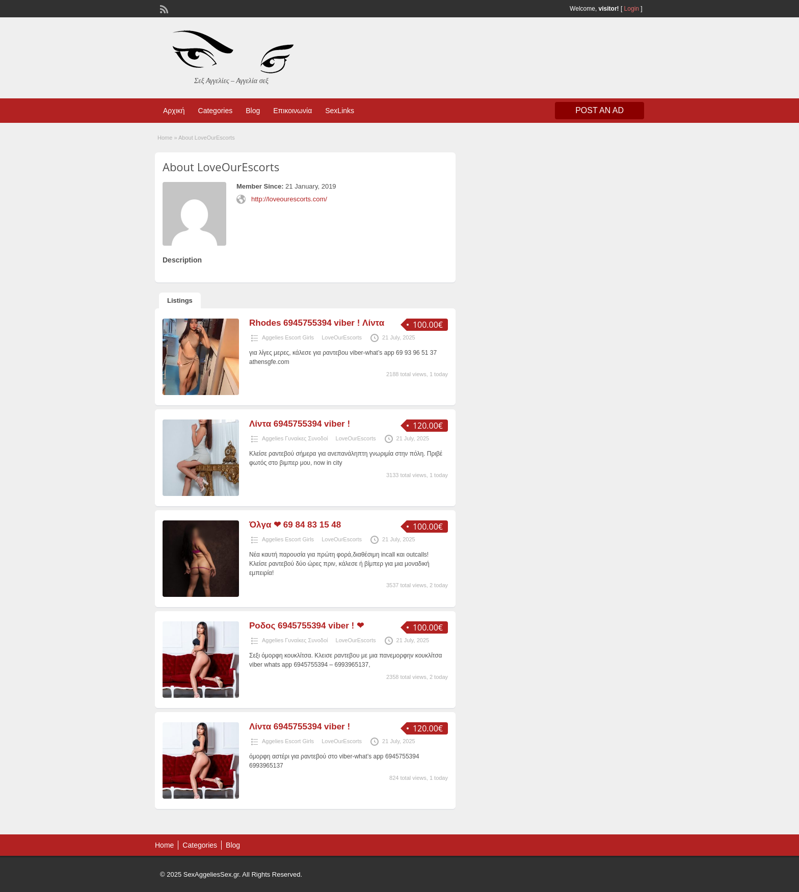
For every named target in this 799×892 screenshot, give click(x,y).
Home (164, 138)
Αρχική (174, 111)
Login (631, 8)
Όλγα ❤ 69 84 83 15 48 (295, 525)
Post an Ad (599, 110)
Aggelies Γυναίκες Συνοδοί (295, 438)
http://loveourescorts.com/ (289, 199)
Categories (215, 111)
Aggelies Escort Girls (288, 337)
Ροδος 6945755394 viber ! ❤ (306, 626)
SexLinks (339, 111)
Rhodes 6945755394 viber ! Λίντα (316, 323)
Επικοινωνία (292, 111)
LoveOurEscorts (342, 337)
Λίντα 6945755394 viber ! (299, 424)
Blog (253, 111)
